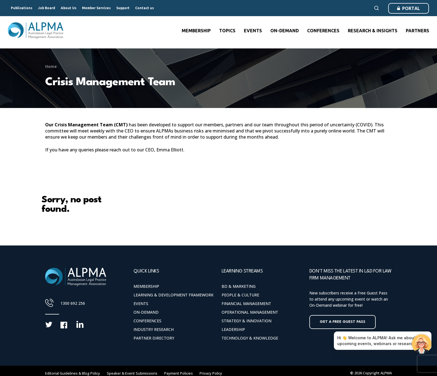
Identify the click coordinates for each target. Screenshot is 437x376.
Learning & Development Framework (173, 295)
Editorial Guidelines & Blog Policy (72, 373)
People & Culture (240, 295)
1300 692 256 (72, 303)
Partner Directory (153, 338)
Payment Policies (178, 373)
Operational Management (250, 312)
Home (51, 66)
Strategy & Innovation (246, 320)
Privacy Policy (211, 373)
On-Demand (146, 312)
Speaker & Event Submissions (132, 373)
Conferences (147, 320)
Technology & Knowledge (250, 338)
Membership (146, 286)
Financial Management (246, 303)
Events (140, 303)
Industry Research (153, 329)
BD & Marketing (239, 286)
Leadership (233, 329)
